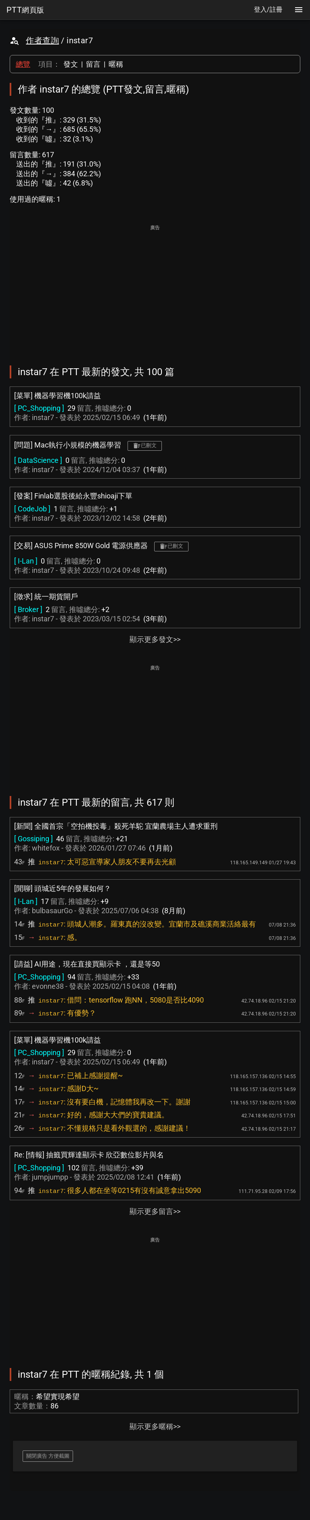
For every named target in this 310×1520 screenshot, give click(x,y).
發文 (70, 64)
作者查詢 (42, 40)
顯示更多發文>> (155, 639)
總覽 (23, 64)
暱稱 (116, 64)
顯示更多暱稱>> (155, 1426)
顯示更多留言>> (155, 1211)
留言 (93, 64)
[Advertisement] (155, 289)
